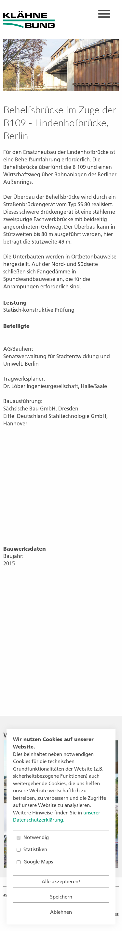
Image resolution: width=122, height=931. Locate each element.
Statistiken (32, 849)
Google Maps (35, 862)
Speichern (61, 897)
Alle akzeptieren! (61, 881)
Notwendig (33, 837)
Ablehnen (61, 912)
